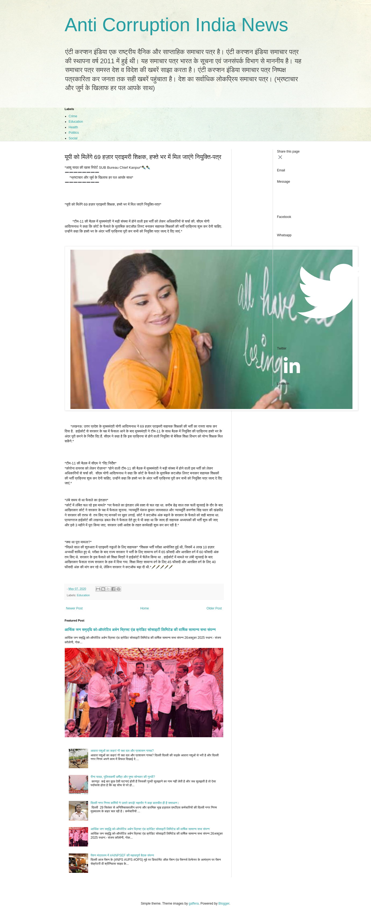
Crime (73, 116)
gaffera (194, 903)
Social (73, 138)
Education (76, 121)
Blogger (223, 903)
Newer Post (74, 608)
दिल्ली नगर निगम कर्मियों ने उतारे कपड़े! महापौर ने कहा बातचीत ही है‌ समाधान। (135, 803)
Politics (74, 133)
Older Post (214, 608)
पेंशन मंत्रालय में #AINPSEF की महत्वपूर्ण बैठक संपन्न (122, 855)
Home (144, 608)
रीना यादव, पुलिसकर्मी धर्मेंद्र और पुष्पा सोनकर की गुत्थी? (123, 777)
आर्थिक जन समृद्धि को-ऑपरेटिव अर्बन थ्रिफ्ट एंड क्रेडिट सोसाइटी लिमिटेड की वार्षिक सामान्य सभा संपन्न (140, 629)
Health (73, 127)
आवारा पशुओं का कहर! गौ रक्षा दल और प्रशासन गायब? (122, 751)
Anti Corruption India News (177, 24)
